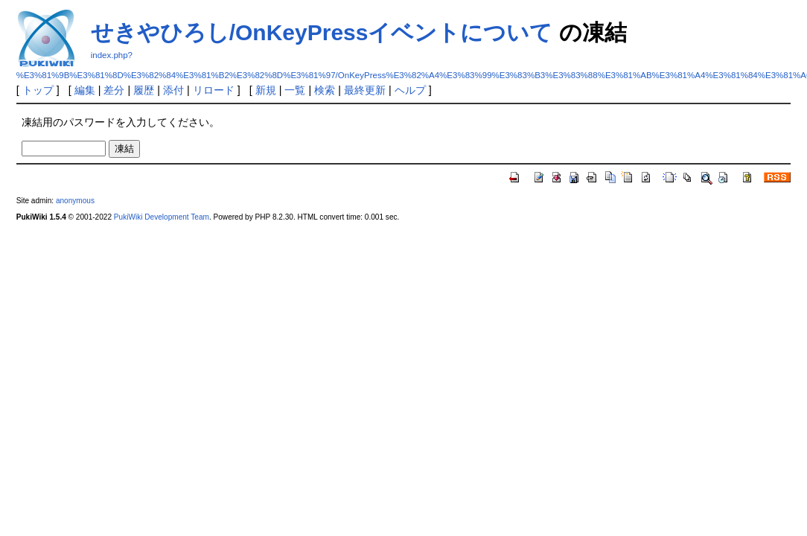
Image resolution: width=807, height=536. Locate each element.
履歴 (143, 90)
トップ (38, 90)
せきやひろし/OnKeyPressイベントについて (322, 32)
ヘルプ (410, 90)
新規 (265, 90)
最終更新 (365, 90)
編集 (84, 90)
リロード (214, 90)
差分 (113, 90)
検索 (324, 90)
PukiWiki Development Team (161, 217)
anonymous (75, 201)
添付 (173, 90)
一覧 (294, 90)
